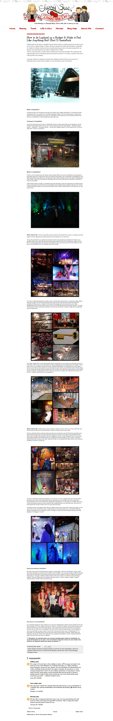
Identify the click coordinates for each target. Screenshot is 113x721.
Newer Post (31, 711)
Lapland (29, 650)
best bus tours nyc (53, 699)
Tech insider (34, 683)
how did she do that (58, 648)
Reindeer (54, 650)
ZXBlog (32, 661)
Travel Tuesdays (73, 650)
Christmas (39, 648)
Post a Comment (34, 708)
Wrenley (32, 696)
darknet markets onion (52, 676)
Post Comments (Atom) (44, 714)
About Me (86, 28)
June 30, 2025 (35, 678)
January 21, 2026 (36, 704)
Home (12, 28)
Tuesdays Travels (32, 652)
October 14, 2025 (36, 691)
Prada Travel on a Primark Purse (42, 650)
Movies (59, 28)
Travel (33, 28)
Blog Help (72, 28)
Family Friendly (47, 648)
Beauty (22, 28)
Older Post (79, 711)
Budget (34, 648)
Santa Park (60, 650)
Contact (99, 28)
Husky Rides (68, 648)
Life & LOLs (46, 28)
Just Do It (75, 648)
